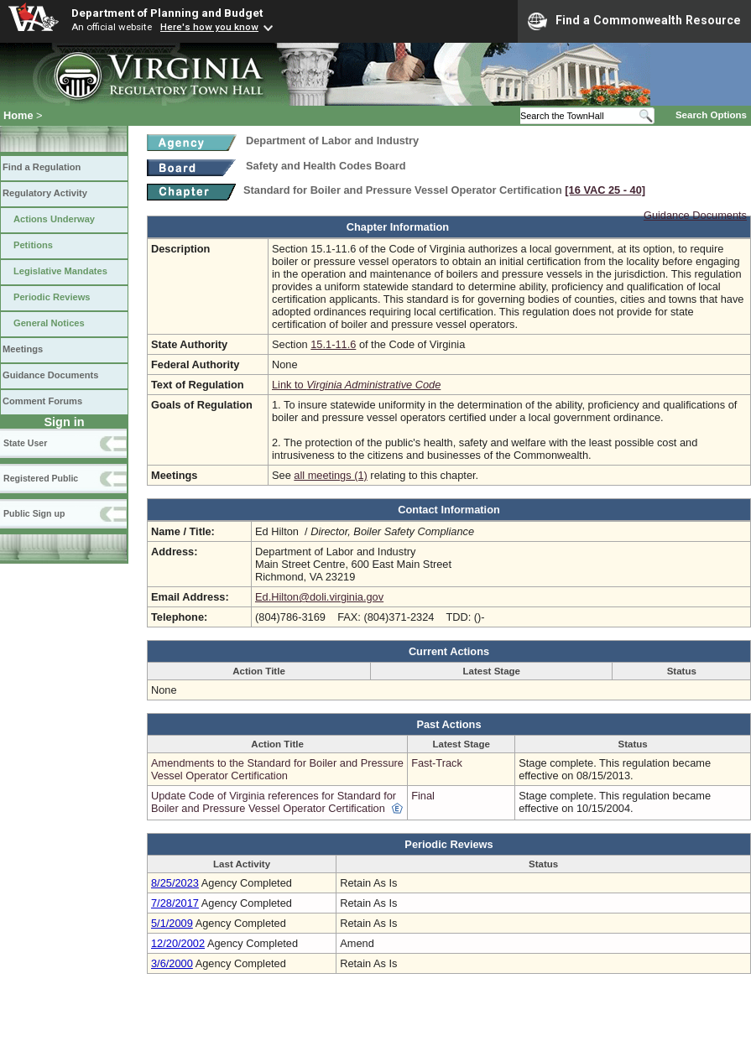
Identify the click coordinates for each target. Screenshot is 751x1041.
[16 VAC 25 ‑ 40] (605, 190)
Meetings (23, 349)
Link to (356, 384)
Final (423, 795)
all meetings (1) (330, 475)
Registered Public (40, 478)
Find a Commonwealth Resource (634, 21)
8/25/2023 (175, 883)
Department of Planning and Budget (167, 12)
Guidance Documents (50, 375)
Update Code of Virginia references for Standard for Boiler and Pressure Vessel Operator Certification (273, 802)
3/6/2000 (172, 963)
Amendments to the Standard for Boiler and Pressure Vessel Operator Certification (277, 769)
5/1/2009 (172, 923)
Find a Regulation (42, 167)
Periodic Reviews (52, 297)
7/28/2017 (175, 903)
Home (18, 115)
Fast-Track (436, 763)
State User (25, 443)
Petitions (33, 245)
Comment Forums (42, 401)
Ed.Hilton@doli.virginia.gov (319, 597)
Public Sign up (34, 513)
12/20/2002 (178, 943)
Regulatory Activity (45, 193)
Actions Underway (54, 219)
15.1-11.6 (333, 344)
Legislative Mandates (60, 271)
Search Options (711, 115)
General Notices (49, 323)
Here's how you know (209, 27)
